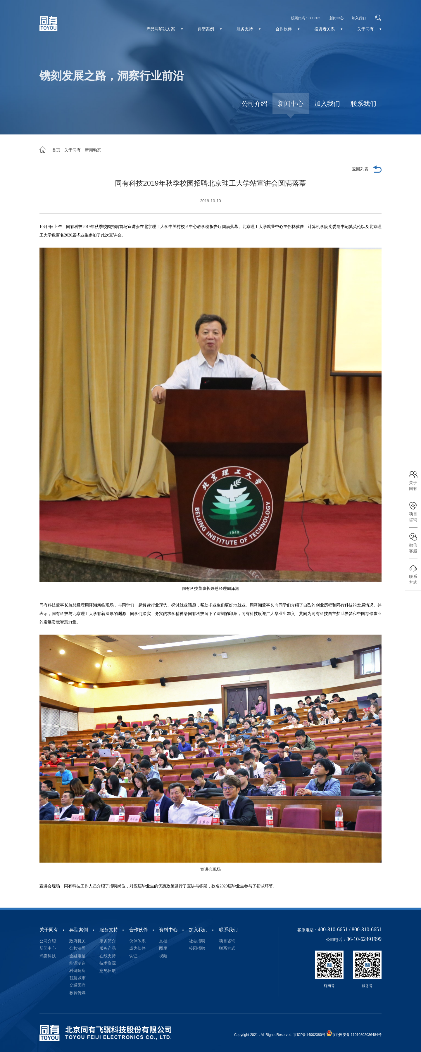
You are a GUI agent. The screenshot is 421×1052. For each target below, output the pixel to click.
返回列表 (360, 169)
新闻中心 (290, 103)
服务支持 (108, 929)
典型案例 (78, 929)
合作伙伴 (138, 929)
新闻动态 (93, 150)
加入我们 (327, 103)
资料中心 (168, 929)
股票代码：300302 (305, 18)
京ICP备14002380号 (309, 1035)
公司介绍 (254, 103)
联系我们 (363, 103)
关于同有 (72, 150)
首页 (56, 150)
